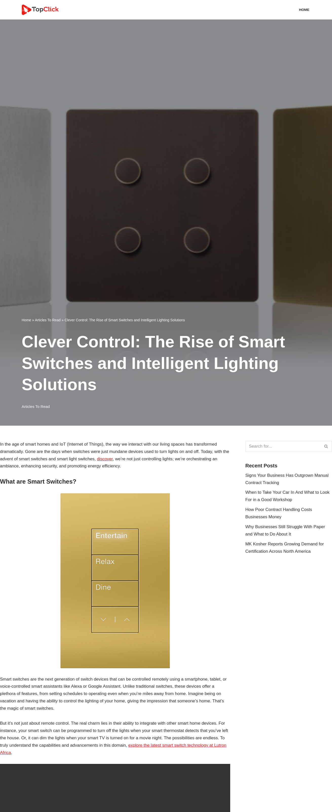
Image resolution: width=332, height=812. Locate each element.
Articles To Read (48, 320)
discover (105, 459)
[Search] (283, 446)
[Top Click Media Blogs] (41, 10)
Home (304, 10)
